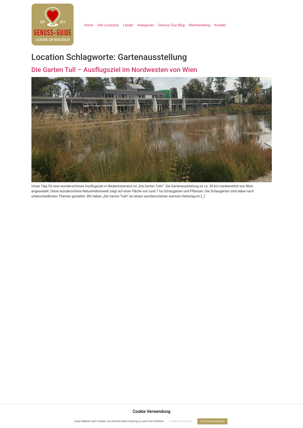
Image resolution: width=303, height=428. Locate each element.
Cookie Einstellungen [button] (180, 421)
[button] (128, 25)
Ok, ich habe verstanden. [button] (212, 421)
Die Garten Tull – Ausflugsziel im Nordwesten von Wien (114, 70)
